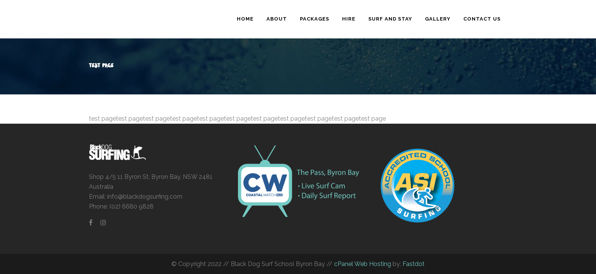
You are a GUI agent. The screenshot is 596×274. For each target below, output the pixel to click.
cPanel (343, 264)
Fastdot (414, 264)
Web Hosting (372, 264)
